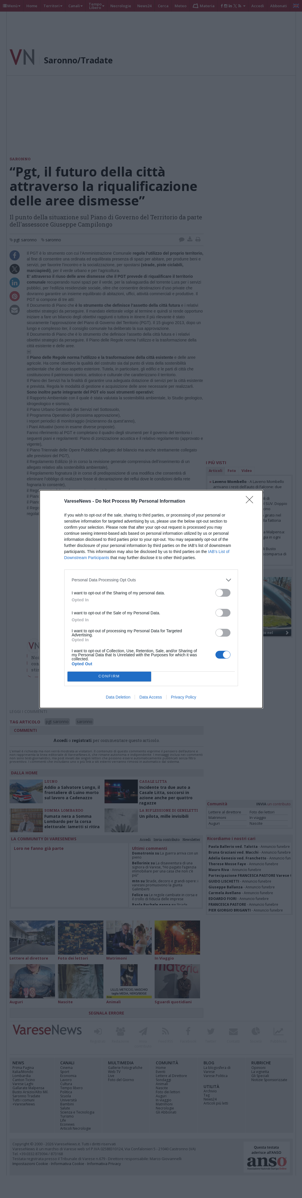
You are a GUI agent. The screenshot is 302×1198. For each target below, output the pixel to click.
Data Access (150, 697)
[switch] (222, 593)
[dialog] (151, 599)
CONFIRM (109, 676)
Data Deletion (118, 697)
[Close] (251, 501)
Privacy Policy (183, 697)
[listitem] (151, 580)
